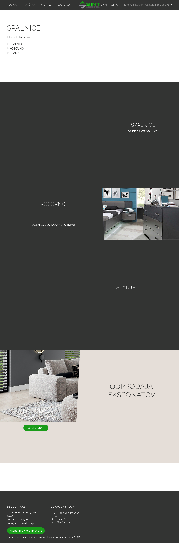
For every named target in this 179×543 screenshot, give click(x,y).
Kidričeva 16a (59, 519)
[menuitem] (13, 5)
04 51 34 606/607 (133, 4)
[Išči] (170, 4)
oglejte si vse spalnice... (143, 131)
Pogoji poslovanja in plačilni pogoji (27, 537)
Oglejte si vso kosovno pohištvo (53, 224)
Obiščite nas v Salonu (157, 4)
